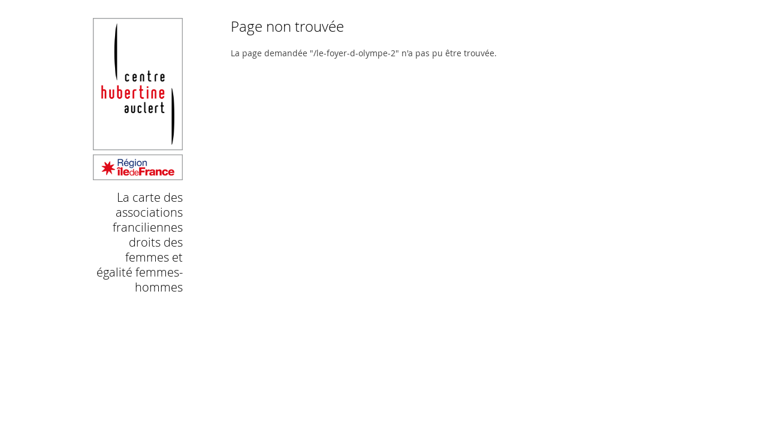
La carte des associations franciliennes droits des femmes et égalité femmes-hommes (139, 242)
